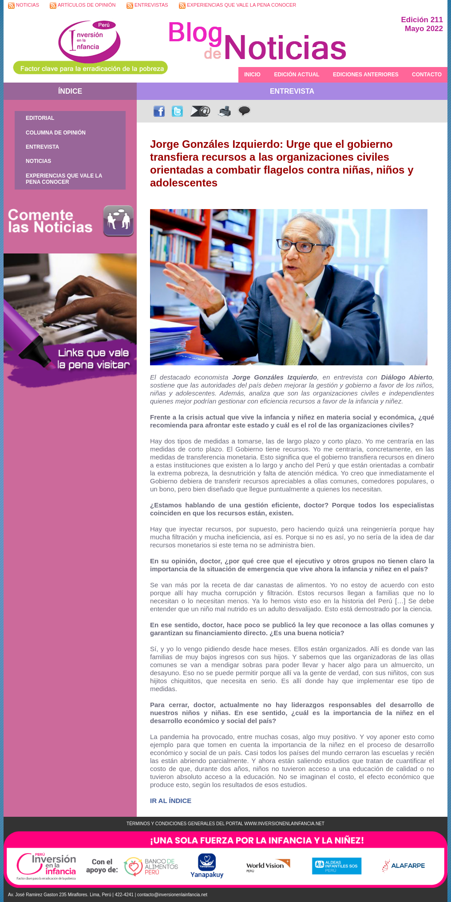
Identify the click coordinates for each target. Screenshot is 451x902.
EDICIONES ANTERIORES (366, 74)
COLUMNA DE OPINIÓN (56, 133)
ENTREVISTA (42, 147)
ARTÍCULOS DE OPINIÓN (82, 5)
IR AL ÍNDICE (170, 800)
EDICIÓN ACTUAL (296, 74)
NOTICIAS (23, 5)
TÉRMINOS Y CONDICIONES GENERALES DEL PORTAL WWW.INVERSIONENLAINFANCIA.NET (225, 823)
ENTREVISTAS (147, 5)
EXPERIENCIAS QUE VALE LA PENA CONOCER (237, 5)
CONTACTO (427, 74)
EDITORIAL (40, 118)
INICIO (252, 74)
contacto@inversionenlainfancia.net (172, 894)
